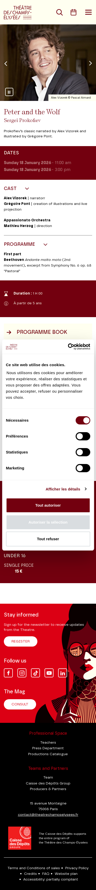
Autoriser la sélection (48, 522)
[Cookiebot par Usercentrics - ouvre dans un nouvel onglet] (68, 346)
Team (48, 777)
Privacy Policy (77, 868)
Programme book (36, 332)
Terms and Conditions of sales (33, 868)
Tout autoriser (48, 505)
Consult (20, 704)
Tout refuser (48, 539)
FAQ (45, 874)
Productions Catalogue (48, 754)
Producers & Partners (48, 789)
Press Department (48, 748)
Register (21, 641)
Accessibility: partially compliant (50, 879)
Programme (20, 244)
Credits (30, 874)
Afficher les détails (63, 489)
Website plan (66, 874)
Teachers (48, 742)
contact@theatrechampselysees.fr (48, 815)
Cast (11, 188)
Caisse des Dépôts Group (48, 783)
